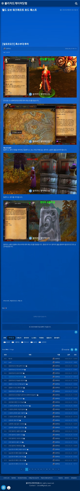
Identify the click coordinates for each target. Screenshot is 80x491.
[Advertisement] (40, 27)
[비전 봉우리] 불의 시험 (15, 442)
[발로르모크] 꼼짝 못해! (15, 391)
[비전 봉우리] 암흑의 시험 (16, 435)
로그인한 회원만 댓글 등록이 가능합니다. (40, 327)
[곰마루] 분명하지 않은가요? (17, 427)
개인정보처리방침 (22, 478)
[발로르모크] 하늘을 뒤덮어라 (17, 380)
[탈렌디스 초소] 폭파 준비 (16, 387)
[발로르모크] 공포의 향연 (16, 373)
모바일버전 (74, 478)
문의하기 (67, 478)
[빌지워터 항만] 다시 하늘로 (16, 402)
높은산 (35, 342)
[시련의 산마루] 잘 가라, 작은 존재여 (19, 406)
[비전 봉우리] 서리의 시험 (16, 438)
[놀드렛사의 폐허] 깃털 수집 (16, 460)
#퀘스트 (20, 301)
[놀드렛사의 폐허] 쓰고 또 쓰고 (17, 464)
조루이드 (7, 48)
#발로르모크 (13, 301)
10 (53, 469)
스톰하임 (17, 342)
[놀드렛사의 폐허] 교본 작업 (16, 456)
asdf (10, 362)
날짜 (68, 354)
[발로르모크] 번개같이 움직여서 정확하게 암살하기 (23, 395)
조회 (75, 354)
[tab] (11, 338)
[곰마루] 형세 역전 (14, 420)
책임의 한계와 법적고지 (47, 478)
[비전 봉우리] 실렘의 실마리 (16, 431)
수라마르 (43, 342)
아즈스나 (26, 342)
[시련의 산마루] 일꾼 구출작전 (17, 413)
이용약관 (13, 478)
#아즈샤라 (6, 301)
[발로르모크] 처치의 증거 (16, 398)
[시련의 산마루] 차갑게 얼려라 (17, 409)
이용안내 (60, 478)
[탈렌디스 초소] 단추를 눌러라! (17, 384)
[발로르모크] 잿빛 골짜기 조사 (17, 366)
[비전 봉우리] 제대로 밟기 (16, 446)
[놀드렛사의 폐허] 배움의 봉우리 (18, 449)
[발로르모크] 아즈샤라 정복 (16, 369)
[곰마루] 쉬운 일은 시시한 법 (16, 424)
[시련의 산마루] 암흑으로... (16, 416)
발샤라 (8, 342)
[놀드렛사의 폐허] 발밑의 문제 (17, 453)
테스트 (10, 358)
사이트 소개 (6, 478)
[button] (75, 332)
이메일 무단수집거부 (34, 478)
